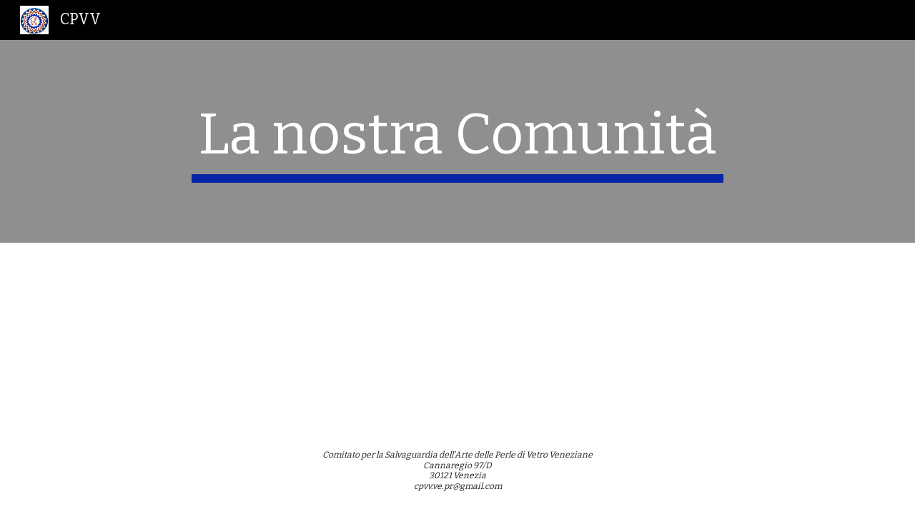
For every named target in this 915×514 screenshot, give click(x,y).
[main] (457, 141)
